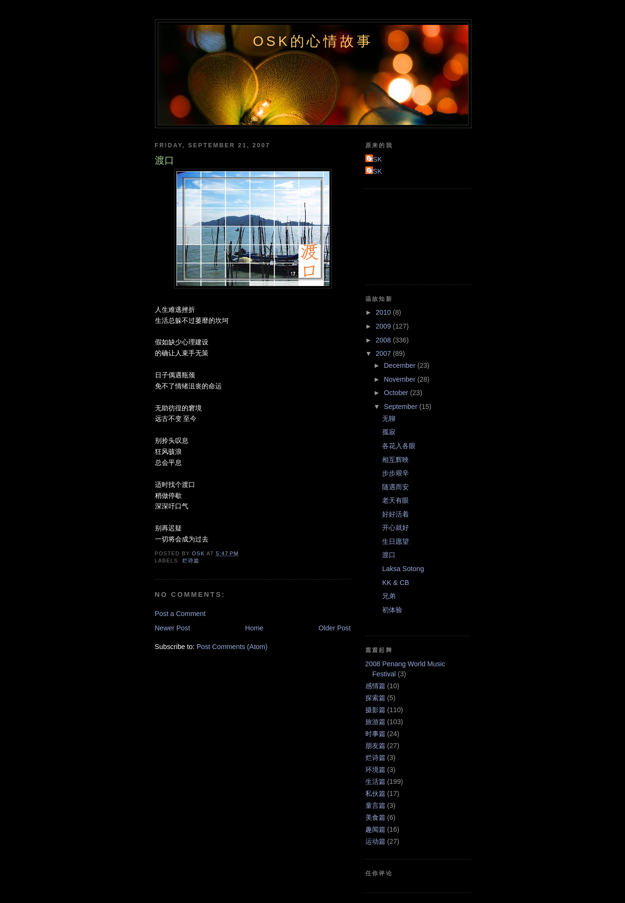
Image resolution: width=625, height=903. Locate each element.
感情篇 (375, 686)
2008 (384, 340)
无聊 (388, 418)
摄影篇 (375, 710)
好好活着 (395, 514)
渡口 (388, 555)
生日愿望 (395, 541)
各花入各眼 (399, 446)
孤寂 (388, 432)
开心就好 (395, 527)
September (401, 406)
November (400, 379)
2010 (384, 312)
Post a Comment (180, 613)
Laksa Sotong (403, 569)
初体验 (392, 610)
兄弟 (388, 596)
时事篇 (375, 734)
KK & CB (395, 582)
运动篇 (375, 841)
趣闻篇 (375, 829)
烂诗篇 (190, 560)
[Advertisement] (408, 235)
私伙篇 (375, 793)
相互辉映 (395, 459)
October (397, 392)
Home (254, 628)
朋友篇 (375, 745)
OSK (375, 159)
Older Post (334, 628)
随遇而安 (395, 487)
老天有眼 (395, 500)
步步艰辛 (395, 473)
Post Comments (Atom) (232, 646)
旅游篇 (375, 722)
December (400, 365)
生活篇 (375, 781)
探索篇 (375, 698)
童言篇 (375, 805)
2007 (384, 353)
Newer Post (172, 628)
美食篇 (375, 817)
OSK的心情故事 (313, 41)
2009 (384, 326)
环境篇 (375, 769)
